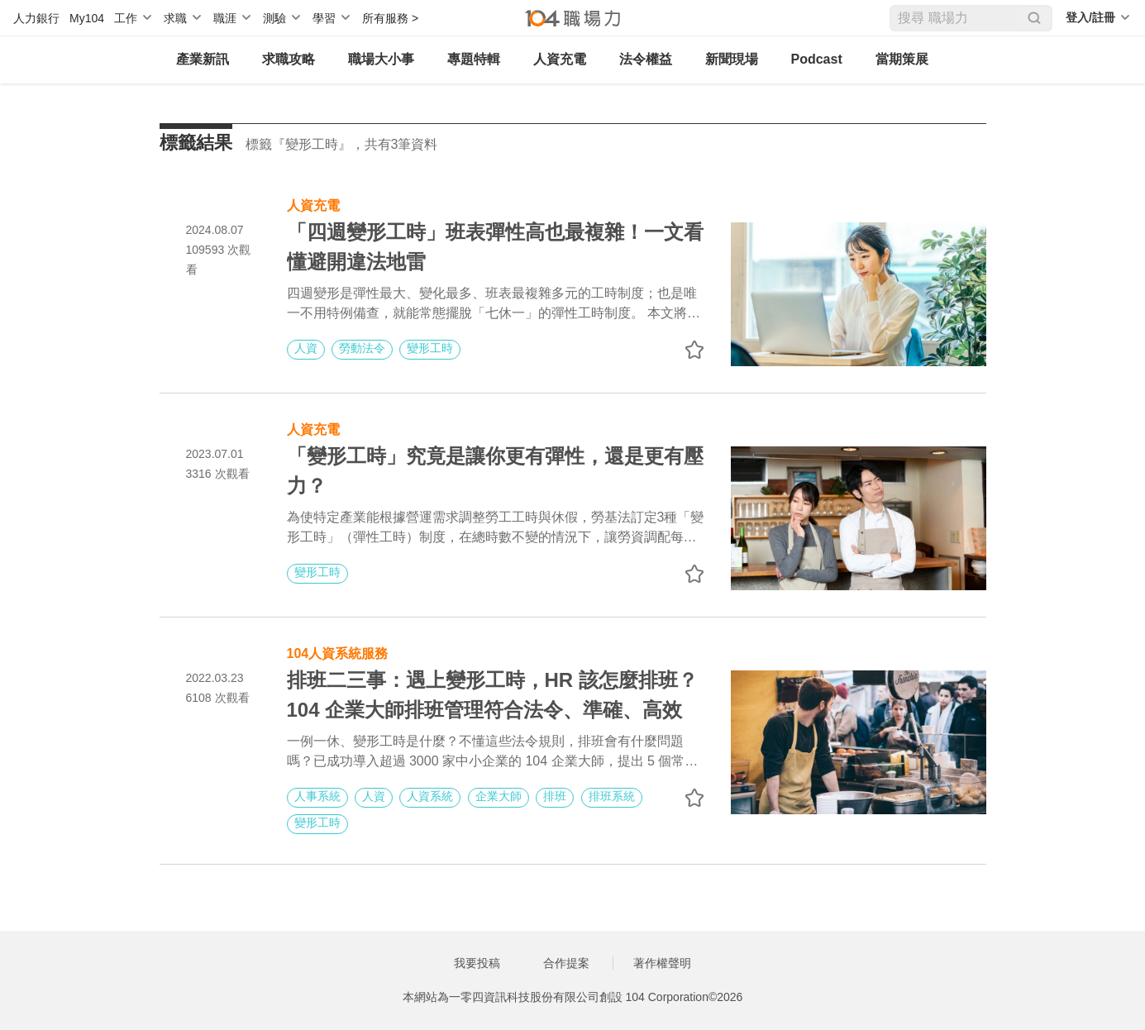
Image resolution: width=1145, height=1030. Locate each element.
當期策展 (901, 59)
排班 (554, 796)
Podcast (816, 59)
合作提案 (566, 963)
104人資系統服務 (338, 651)
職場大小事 (381, 59)
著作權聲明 (662, 963)
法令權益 (645, 59)
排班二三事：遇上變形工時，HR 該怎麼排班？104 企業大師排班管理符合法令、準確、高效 (492, 695)
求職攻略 (288, 59)
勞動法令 (362, 348)
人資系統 (430, 796)
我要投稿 (477, 963)
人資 (305, 348)
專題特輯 (473, 59)
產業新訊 (202, 59)
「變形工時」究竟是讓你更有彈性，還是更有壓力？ (495, 471)
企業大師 (498, 796)
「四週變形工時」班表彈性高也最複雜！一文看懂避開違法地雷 (495, 247)
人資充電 (559, 59)
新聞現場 (731, 59)
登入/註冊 (1090, 17)
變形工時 (430, 348)
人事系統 (317, 796)
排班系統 (612, 796)
